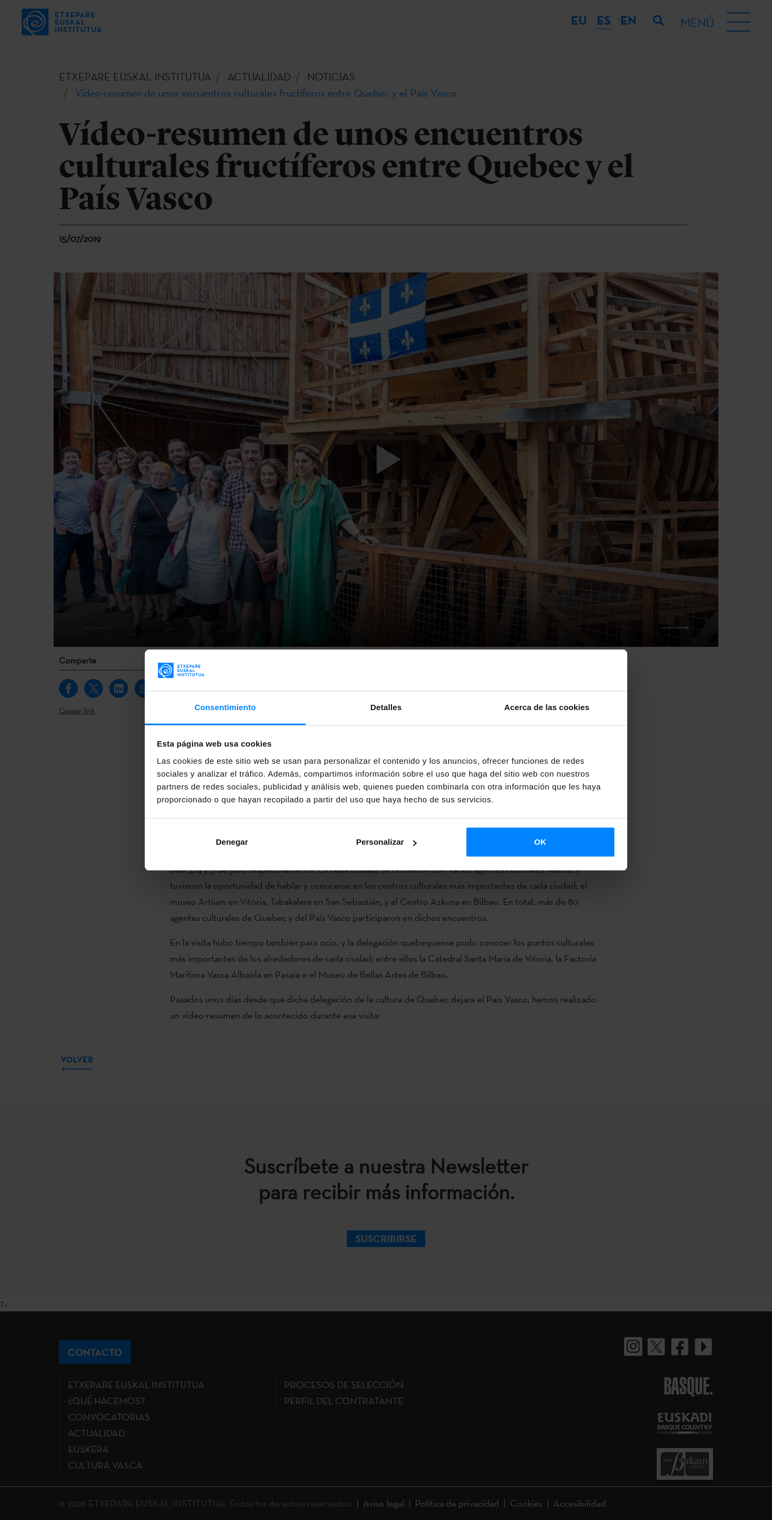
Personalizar (386, 841)
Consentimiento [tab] (225, 707)
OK (540, 841)
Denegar (232, 841)
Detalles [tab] (386, 707)
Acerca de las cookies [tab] (547, 707)
